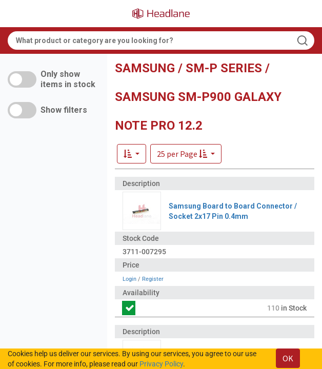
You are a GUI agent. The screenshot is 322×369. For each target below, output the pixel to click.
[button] (186, 153)
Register (153, 279)
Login (129, 279)
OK (288, 358)
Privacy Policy (161, 364)
